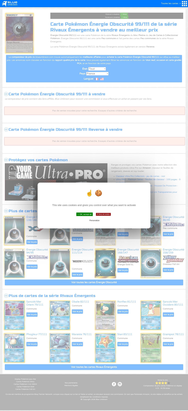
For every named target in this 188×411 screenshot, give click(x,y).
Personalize (94, 220)
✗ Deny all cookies (103, 214)
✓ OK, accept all (84, 214)
